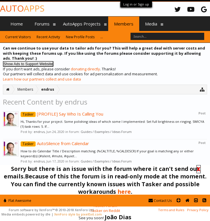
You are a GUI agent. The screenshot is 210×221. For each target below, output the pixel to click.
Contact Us (160, 200)
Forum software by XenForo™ (52, 210)
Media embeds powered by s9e (25, 214)
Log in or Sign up (136, 4)
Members (123, 24)
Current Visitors (18, 36)
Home (16, 24)
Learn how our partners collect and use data (42, 79)
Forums (42, 24)
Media (151, 24)
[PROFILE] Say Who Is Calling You (62, 114)
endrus (39, 131)
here (124, 192)
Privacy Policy (198, 210)
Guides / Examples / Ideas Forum (106, 131)
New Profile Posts (80, 36)
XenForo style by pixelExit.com (78, 214)
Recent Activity (48, 36)
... (101, 36)
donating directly (85, 69)
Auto (22, 8)
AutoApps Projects (82, 24)
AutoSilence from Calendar (55, 143)
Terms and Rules (171, 210)
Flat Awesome (17, 200)
